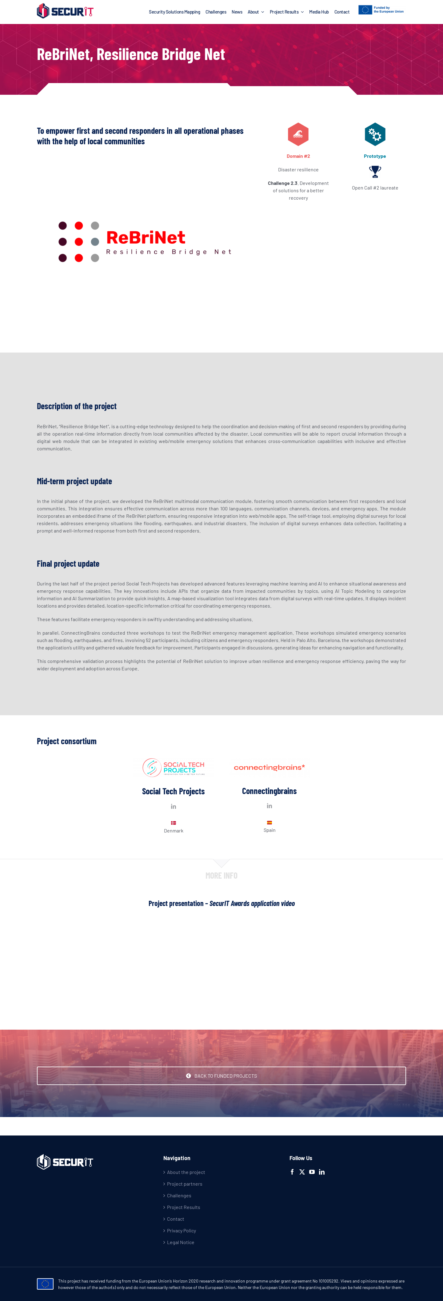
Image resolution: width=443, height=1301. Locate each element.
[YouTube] (312, 1172)
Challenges (179, 1195)
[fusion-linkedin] (173, 806)
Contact (175, 1219)
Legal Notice (180, 1242)
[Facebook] (292, 1172)
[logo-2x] (65, 5)
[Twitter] (302, 1172)
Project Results (183, 1207)
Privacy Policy (181, 1230)
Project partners (184, 1184)
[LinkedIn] (322, 1172)
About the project (186, 1172)
